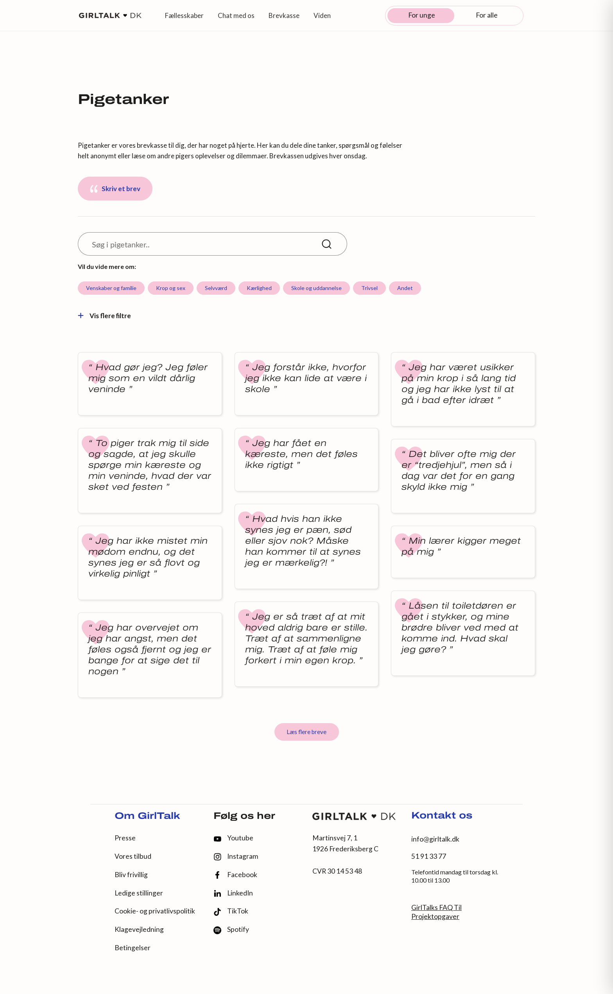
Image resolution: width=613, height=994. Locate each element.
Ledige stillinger (139, 893)
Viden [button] (322, 15)
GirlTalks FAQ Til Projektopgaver (436, 912)
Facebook (235, 874)
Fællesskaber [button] (184, 15)
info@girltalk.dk (435, 839)
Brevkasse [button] (284, 15)
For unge (421, 15)
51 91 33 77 (428, 856)
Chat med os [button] (236, 15)
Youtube (233, 838)
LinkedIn (233, 893)
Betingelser (133, 948)
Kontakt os (441, 816)
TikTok (230, 911)
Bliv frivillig (131, 874)
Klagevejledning (139, 929)
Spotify (231, 929)
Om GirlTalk (147, 816)
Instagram (235, 856)
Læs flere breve (306, 731)
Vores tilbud (133, 856)
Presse (125, 838)
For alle (487, 15)
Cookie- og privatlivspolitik (155, 911)
